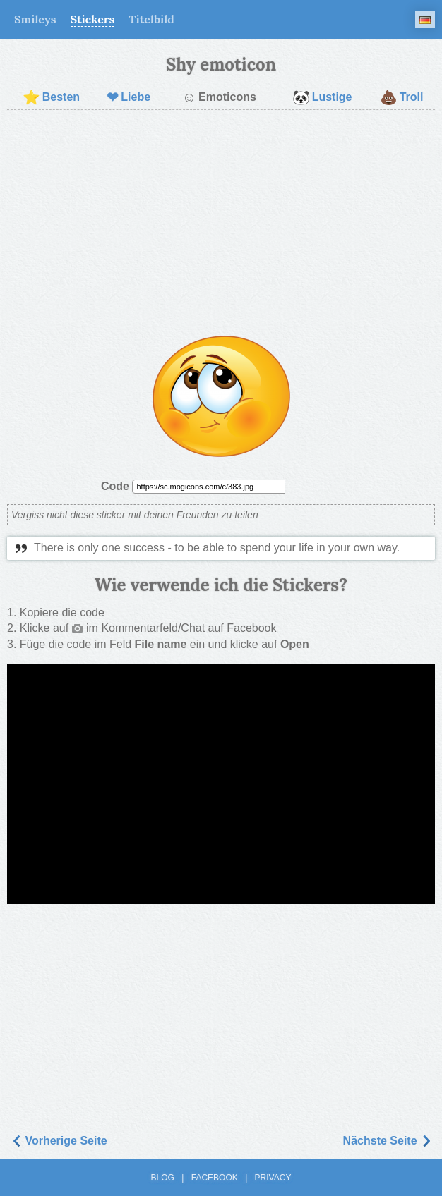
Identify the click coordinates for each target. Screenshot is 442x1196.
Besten (51, 97)
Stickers (93, 19)
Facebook (214, 1178)
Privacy (273, 1178)
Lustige (322, 97)
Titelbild (151, 19)
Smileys (35, 19)
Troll (402, 97)
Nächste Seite (387, 1141)
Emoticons (219, 97)
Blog (162, 1178)
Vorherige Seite (59, 1141)
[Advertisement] (221, 223)
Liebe (128, 97)
